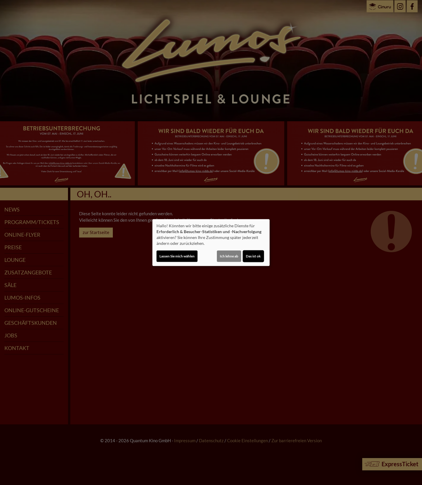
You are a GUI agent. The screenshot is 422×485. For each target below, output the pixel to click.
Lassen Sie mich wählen (177, 256)
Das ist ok (253, 256)
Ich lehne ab (229, 256)
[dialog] (211, 242)
